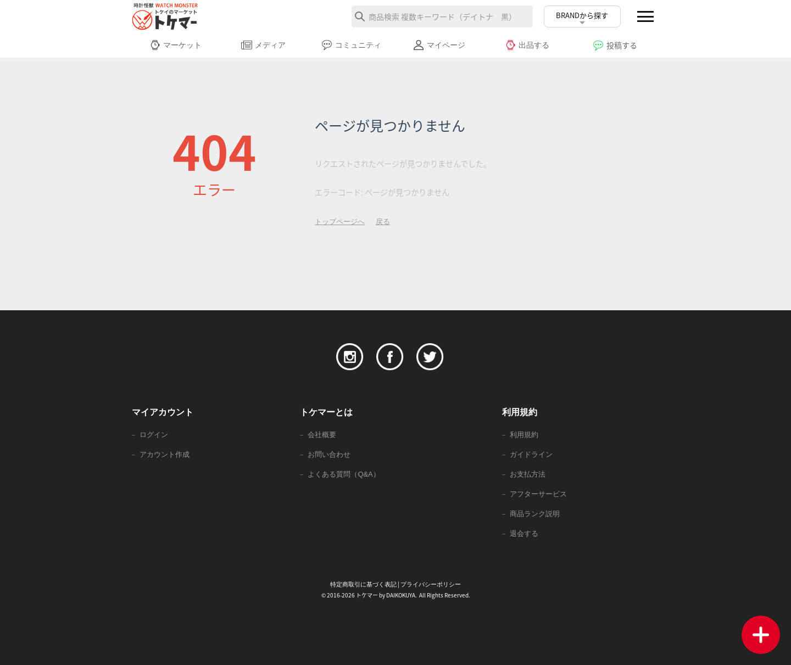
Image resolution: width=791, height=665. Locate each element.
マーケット (175, 45)
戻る (383, 221)
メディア (263, 45)
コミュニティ (351, 45)
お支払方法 (527, 474)
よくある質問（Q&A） (344, 474)
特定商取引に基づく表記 (363, 584)
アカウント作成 (165, 454)
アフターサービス (538, 494)
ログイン (154, 435)
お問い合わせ (329, 454)
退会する (524, 533)
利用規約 (524, 435)
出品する (527, 45)
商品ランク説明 (535, 514)
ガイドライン (531, 454)
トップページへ (340, 221)
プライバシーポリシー (430, 584)
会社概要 (322, 435)
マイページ (439, 45)
